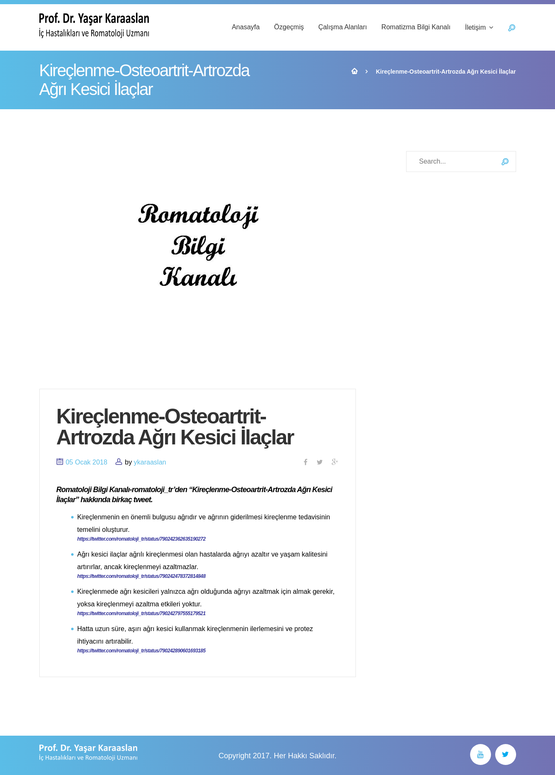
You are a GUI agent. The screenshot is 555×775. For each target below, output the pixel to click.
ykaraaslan (150, 462)
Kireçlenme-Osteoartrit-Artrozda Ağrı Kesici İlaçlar (175, 427)
